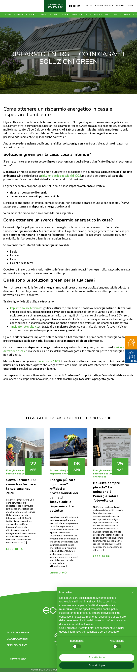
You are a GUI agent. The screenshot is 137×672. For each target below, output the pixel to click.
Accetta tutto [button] (97, 657)
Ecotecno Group (24, 14)
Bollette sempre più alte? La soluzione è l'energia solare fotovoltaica (106, 492)
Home (8, 14)
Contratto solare (47, 14)
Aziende (77, 14)
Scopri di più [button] (97, 665)
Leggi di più (14, 549)
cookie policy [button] (110, 609)
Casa (64, 14)
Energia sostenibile (18, 470)
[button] (132, 592)
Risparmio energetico (62, 473)
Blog (89, 5)
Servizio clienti (124, 5)
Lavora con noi (104, 5)
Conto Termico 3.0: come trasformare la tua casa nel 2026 (21, 486)
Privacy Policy (18, 659)
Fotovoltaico (13, 473)
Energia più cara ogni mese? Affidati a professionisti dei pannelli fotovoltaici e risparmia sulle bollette (64, 495)
